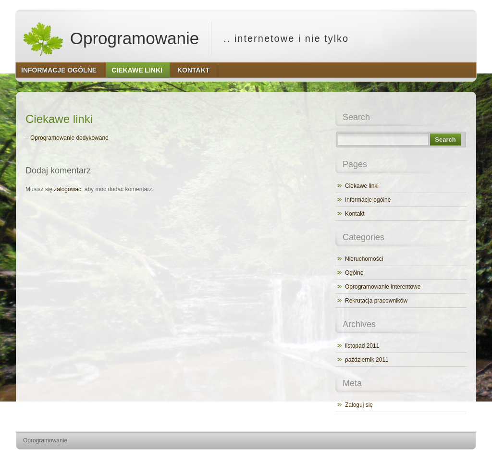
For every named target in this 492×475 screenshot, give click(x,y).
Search (445, 139)
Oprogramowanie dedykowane (69, 137)
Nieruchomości (364, 259)
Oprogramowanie (110, 38)
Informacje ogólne (368, 199)
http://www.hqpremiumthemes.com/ (438, 458)
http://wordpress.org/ (368, 458)
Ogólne (354, 272)
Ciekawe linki (362, 186)
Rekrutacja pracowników (376, 300)
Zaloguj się (359, 405)
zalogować (67, 189)
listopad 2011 (362, 345)
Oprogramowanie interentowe (382, 286)
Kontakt (355, 213)
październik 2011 (367, 359)
